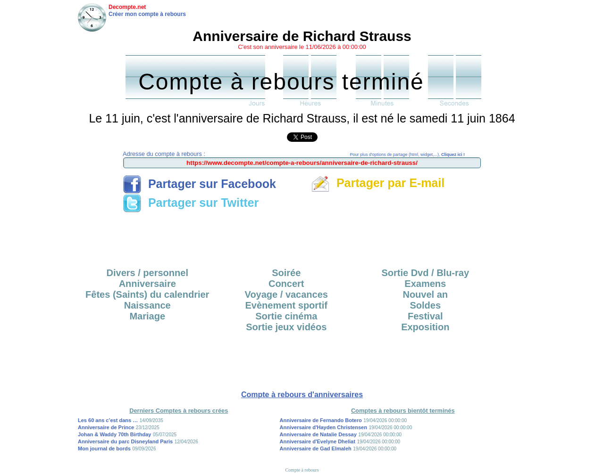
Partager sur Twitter (191, 202)
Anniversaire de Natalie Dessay (318, 434)
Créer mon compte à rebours (147, 14)
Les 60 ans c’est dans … (108, 420)
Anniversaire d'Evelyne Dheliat (317, 441)
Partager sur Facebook (199, 183)
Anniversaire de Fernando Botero (321, 420)
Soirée (286, 273)
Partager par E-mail (378, 182)
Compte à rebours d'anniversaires (302, 395)
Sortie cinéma (286, 316)
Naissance (147, 305)
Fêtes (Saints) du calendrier (147, 294)
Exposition (425, 327)
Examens (425, 283)
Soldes (425, 305)
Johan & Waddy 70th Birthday (114, 434)
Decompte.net (127, 7)
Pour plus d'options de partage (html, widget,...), (407, 154)
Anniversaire (147, 283)
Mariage (147, 316)
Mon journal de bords (104, 448)
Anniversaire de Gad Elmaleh (316, 448)
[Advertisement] (302, 237)
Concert (286, 283)
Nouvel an (425, 294)
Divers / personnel (147, 273)
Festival (425, 316)
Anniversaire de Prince (106, 427)
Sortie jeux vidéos (286, 327)
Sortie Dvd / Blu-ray (425, 273)
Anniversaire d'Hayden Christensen (323, 427)
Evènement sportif (286, 305)
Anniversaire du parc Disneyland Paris (125, 441)
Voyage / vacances (286, 294)
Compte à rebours (302, 470)
